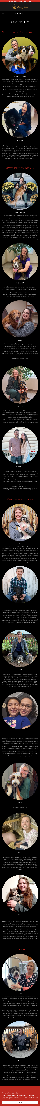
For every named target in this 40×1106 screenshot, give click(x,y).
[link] (20, 7)
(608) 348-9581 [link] (20, 14)
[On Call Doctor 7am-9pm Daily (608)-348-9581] (20, 1)
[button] (3, 13)
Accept (20, 1102)
